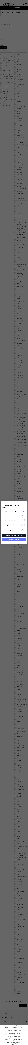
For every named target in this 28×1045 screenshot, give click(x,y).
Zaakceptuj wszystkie (14, 539)
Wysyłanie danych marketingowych (9, 525)
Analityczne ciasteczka (11, 520)
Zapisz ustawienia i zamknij (14, 535)
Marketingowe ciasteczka (11, 515)
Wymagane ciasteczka (11, 511)
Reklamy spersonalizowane (12, 530)
